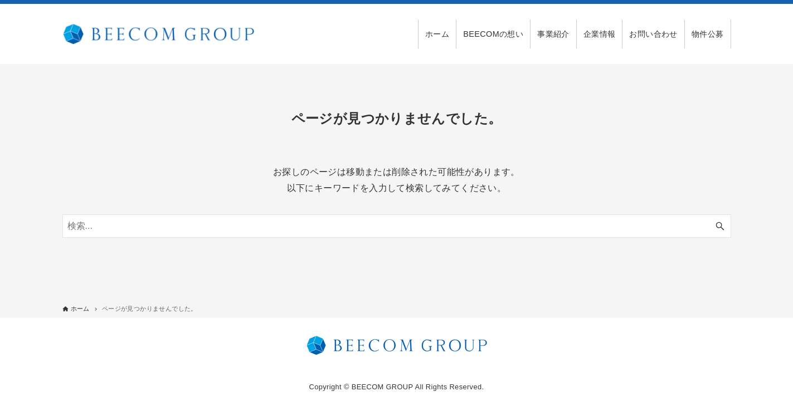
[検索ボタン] (720, 226)
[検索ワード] (396, 226)
